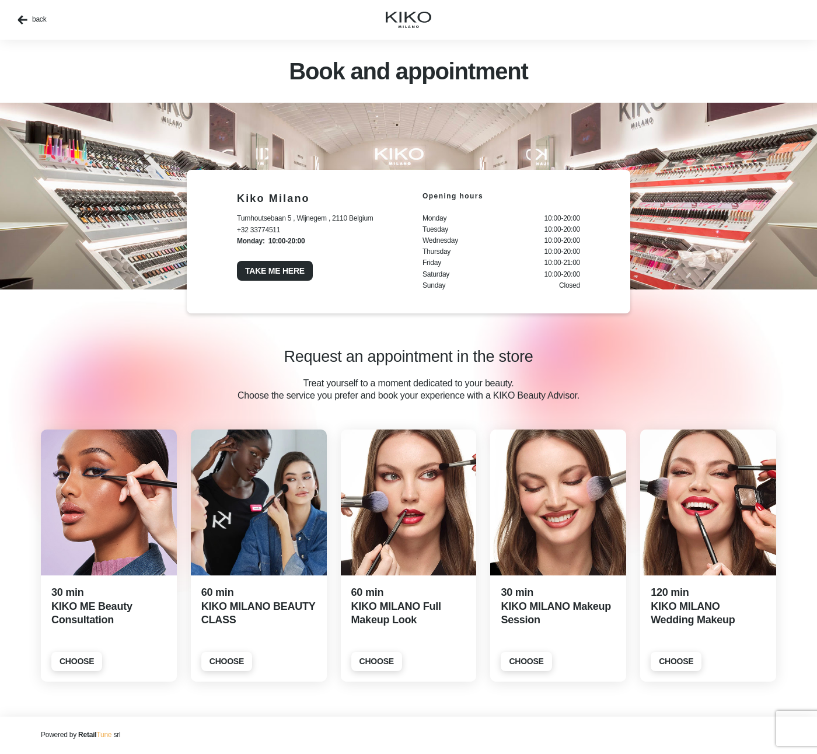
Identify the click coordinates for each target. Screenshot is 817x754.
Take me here (275, 270)
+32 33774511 (258, 230)
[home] (408, 20)
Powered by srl (80, 735)
